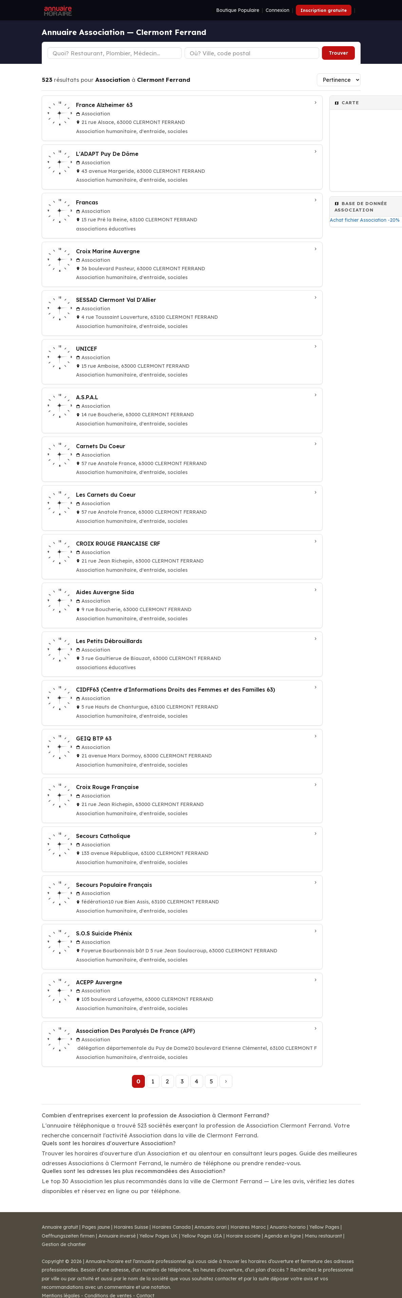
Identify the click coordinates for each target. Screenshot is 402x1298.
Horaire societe (243, 1236)
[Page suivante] (225, 1081)
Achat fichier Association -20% (365, 220)
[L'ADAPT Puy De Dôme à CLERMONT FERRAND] (182, 167)
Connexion (277, 10)
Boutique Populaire (237, 10)
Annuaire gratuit (60, 1227)
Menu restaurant (323, 1236)
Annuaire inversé (117, 1236)
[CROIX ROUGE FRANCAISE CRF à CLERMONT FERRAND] (182, 557)
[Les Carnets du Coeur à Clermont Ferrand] (182, 508)
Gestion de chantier (64, 1244)
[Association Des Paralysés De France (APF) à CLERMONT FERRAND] (182, 1044)
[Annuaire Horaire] (57, 10)
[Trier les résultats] (339, 79)
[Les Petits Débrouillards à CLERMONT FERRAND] (182, 654)
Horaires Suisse (131, 1227)
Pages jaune (96, 1227)
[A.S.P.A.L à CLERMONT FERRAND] (182, 410)
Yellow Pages (324, 1227)
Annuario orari (210, 1227)
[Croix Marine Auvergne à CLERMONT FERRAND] (182, 264)
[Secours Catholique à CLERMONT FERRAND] (182, 849)
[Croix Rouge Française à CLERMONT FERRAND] (182, 800)
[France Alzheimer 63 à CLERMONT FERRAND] (182, 118)
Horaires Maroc (248, 1227)
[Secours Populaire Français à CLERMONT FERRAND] (182, 898)
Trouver (338, 53)
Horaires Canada (171, 1227)
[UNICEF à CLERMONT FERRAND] (182, 362)
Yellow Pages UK (158, 1236)
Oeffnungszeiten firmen (68, 1236)
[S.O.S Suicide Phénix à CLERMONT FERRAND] (182, 946)
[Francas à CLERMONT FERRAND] (182, 215)
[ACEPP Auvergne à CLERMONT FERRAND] (182, 995)
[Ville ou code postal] (252, 53)
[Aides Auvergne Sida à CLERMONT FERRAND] (182, 605)
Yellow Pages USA (201, 1236)
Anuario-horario (288, 1227)
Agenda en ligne (282, 1236)
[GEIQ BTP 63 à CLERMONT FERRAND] (182, 751)
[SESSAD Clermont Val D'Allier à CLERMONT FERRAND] (182, 313)
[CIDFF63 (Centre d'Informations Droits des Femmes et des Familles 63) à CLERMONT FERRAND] (182, 703)
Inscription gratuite (324, 10)
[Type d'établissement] (114, 53)
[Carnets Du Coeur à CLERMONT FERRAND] (182, 459)
